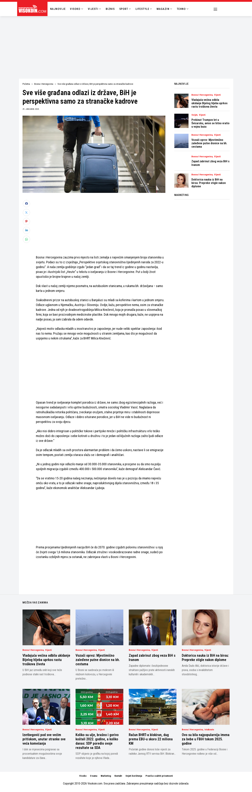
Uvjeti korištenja (134, 775)
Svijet (194, 115)
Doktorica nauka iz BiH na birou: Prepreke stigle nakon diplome (208, 183)
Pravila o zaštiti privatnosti (159, 775)
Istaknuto (209, 729)
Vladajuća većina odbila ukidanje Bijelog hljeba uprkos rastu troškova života (209, 103)
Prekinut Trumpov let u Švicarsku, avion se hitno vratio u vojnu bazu (210, 123)
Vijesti (217, 95)
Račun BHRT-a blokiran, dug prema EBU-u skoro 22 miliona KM (151, 739)
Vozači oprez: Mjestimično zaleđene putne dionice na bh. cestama (209, 143)
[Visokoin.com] (33, 8)
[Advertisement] (126, 43)
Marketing (106, 775)
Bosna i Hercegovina (43, 84)
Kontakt (118, 775)
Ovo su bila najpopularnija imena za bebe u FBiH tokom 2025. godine (205, 739)
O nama (93, 775)
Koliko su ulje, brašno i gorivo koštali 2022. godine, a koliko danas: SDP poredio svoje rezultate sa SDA (97, 741)
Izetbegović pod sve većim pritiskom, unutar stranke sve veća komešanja (44, 739)
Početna (26, 84)
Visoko (82, 775)
